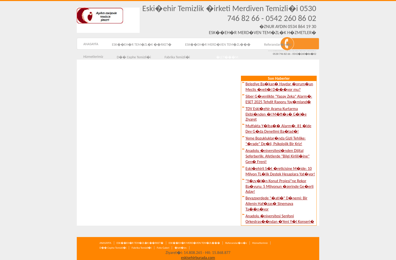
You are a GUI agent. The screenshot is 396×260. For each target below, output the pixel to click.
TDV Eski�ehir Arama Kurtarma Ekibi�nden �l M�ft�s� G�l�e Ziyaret (276, 114)
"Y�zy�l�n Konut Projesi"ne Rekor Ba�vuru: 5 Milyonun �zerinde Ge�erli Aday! (279, 186)
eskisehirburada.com (198, 257)
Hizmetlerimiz (93, 57)
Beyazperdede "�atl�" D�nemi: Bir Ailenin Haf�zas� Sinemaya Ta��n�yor (276, 204)
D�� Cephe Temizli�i (113, 247)
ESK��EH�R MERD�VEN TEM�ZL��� (218, 44)
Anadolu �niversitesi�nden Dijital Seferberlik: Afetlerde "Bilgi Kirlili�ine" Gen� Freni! (277, 156)
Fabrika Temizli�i (142, 247)
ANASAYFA (90, 44)
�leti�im (180, 247)
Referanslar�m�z (278, 44)
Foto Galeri (163, 247)
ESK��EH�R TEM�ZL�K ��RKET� (141, 44)
